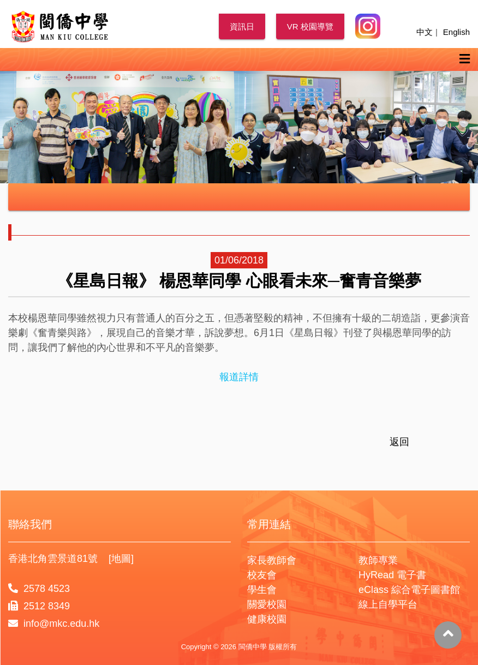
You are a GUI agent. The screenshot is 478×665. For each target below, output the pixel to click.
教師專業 (378, 560)
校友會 (262, 575)
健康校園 (266, 619)
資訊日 (242, 26)
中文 (424, 32)
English (456, 32)
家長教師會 (271, 560)
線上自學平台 (387, 604)
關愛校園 (266, 604)
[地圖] (121, 558)
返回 (399, 441)
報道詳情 (239, 377)
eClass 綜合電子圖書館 (409, 589)
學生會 (262, 589)
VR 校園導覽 (310, 26)
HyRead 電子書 (392, 575)
